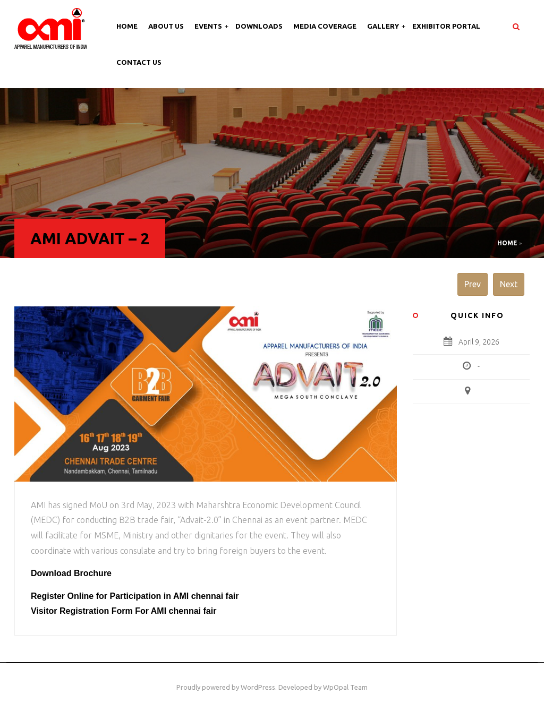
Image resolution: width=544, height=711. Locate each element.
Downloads (259, 26)
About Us (166, 26)
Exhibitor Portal (446, 26)
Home (127, 26)
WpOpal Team (345, 687)
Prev (472, 284)
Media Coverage (324, 26)
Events (209, 26)
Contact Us (139, 62)
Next (508, 284)
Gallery (384, 26)
